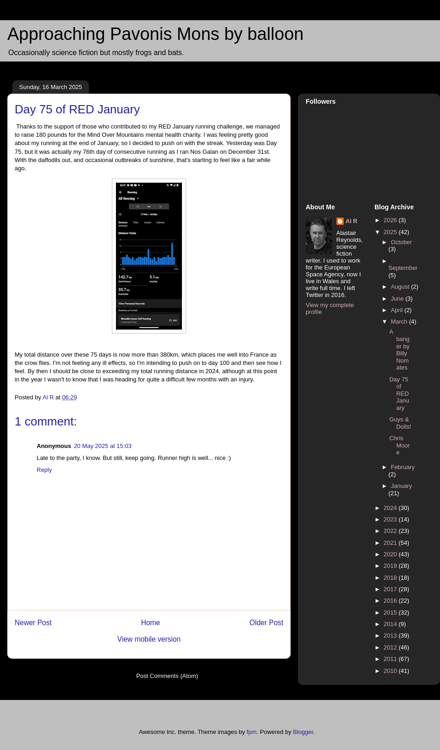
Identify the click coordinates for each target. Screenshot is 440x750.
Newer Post (33, 623)
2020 (391, 554)
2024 (391, 507)
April (398, 310)
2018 (391, 577)
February (403, 467)
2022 (391, 530)
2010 (391, 670)
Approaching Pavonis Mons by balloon (155, 34)
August (401, 286)
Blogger (303, 731)
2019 (391, 565)
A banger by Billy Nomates (399, 349)
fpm (252, 731)
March (400, 321)
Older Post (266, 623)
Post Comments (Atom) (167, 675)
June (398, 298)
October (401, 242)
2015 (391, 612)
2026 (391, 220)
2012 (391, 647)
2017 (391, 589)
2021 (391, 542)
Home (150, 623)
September (403, 267)
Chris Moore (399, 445)
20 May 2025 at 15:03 (103, 445)
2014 (391, 624)
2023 (391, 519)
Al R (352, 221)
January (401, 485)
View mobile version (149, 639)
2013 (391, 635)
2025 (391, 232)
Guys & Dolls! (400, 423)
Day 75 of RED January (399, 393)
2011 (391, 658)
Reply (44, 469)
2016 (391, 600)
